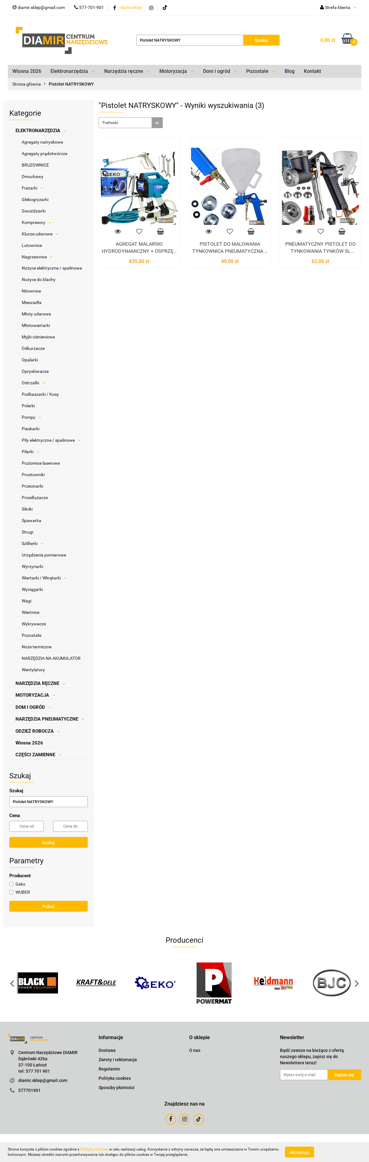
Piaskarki (30, 428)
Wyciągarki (32, 589)
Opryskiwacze (35, 371)
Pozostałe (260, 71)
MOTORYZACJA (35, 695)
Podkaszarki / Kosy (40, 394)
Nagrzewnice (37, 256)
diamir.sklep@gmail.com (42, 1080)
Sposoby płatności (117, 1087)
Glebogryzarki (35, 199)
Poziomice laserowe (41, 463)
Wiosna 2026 (26, 71)
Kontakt (312, 71)
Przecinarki (32, 486)
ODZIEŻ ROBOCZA (38, 731)
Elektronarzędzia (73, 71)
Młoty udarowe (36, 313)
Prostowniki (33, 474)
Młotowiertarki (36, 325)
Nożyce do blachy (39, 279)
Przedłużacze (35, 497)
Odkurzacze (33, 348)
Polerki (28, 405)
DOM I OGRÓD (33, 707)
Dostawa (107, 1050)
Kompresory (36, 222)
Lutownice (32, 245)
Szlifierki (32, 543)
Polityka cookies (115, 1078)
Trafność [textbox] (110, 122)
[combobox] (131, 122)
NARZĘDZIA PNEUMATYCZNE (50, 719)
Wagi (26, 600)
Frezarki (32, 187)
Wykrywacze (34, 623)
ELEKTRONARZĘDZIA (41, 130)
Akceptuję (299, 1152)
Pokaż (48, 906)
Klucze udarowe (40, 233)
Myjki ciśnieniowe (38, 336)
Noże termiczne (36, 646)
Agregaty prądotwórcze (44, 153)
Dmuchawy (32, 176)
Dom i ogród (220, 71)
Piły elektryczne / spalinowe (51, 440)
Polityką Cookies (94, 1149)
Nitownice (31, 290)
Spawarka (31, 520)
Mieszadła (32, 302)
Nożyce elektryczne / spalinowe (52, 268)
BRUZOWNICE (35, 165)
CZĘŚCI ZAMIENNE (38, 755)
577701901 (29, 1090)
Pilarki (30, 451)
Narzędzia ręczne (127, 71)
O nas (194, 1050)
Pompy (31, 417)
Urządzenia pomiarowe (44, 554)
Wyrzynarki (32, 566)
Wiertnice (30, 612)
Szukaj (48, 842)
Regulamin (109, 1068)
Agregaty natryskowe (42, 142)
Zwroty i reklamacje (118, 1059)
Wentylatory (33, 669)
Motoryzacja (176, 71)
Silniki (27, 509)
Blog (290, 71)
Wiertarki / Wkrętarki (44, 577)
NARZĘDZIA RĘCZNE (40, 683)
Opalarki (30, 359)
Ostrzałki (33, 382)
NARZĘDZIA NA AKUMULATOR (51, 658)
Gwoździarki (34, 210)
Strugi (27, 532)
